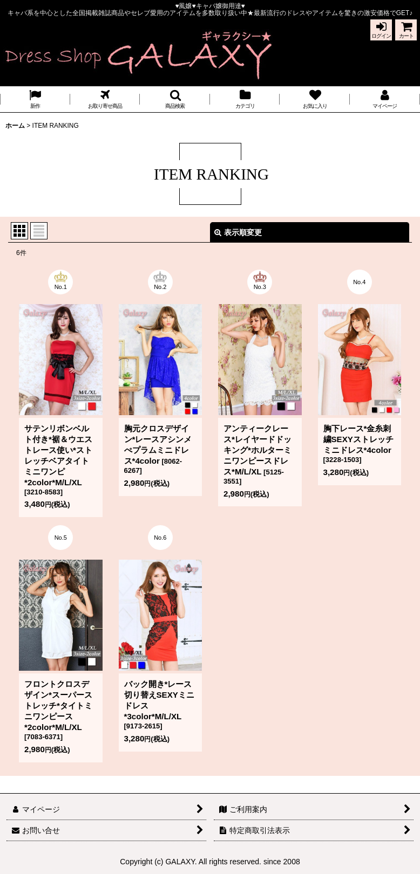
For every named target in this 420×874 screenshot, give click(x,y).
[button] (175, 99)
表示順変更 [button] (238, 232)
